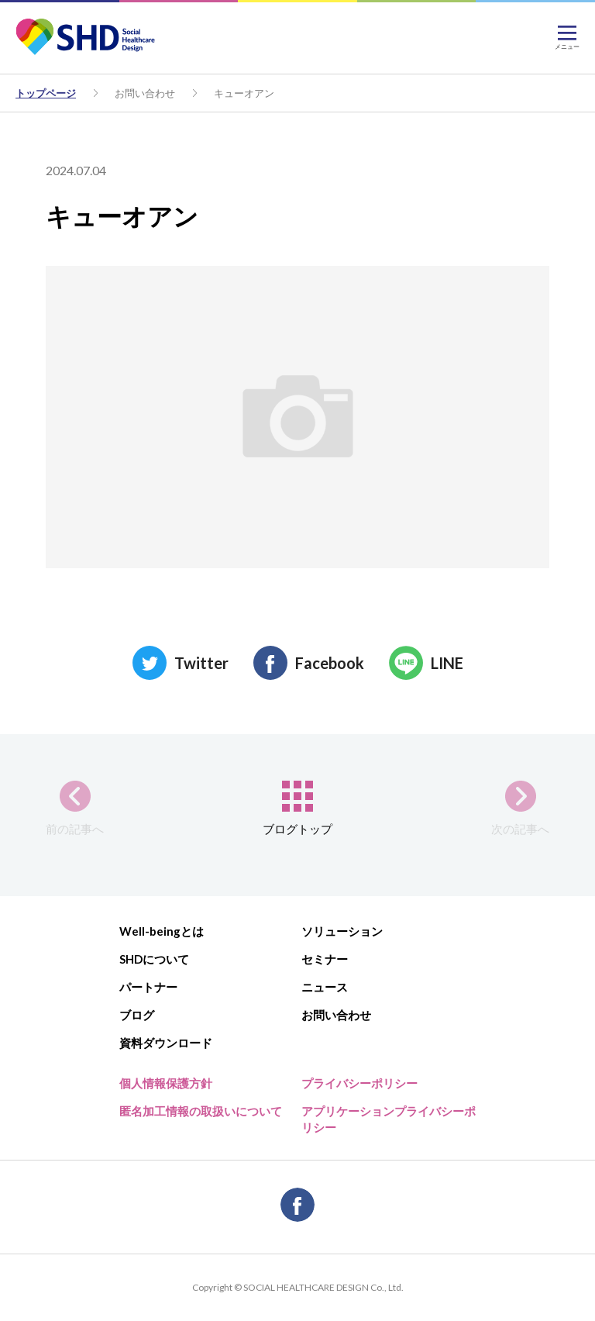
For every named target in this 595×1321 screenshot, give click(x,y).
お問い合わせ (145, 93)
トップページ (45, 93)
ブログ (136, 1015)
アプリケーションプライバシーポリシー (388, 1119)
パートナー (148, 987)
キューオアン (244, 93)
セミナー (324, 959)
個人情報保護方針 (165, 1083)
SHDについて (154, 959)
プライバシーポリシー (359, 1083)
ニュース (324, 987)
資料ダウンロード (165, 1043)
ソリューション (342, 931)
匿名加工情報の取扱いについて (200, 1111)
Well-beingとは (161, 931)
